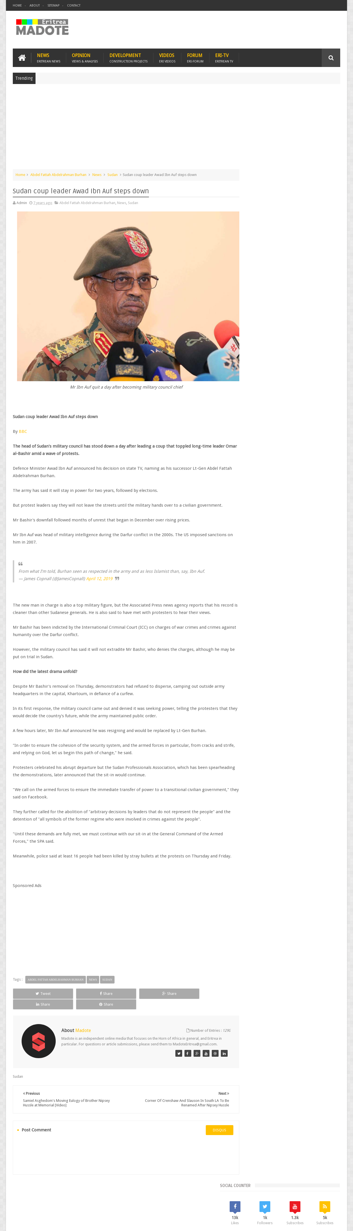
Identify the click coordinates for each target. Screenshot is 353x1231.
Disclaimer (331, 1222)
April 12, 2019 (99, 570)
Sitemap (53, 5)
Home (17, 5)
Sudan (112, 174)
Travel (97, 1194)
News (48, 57)
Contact (73, 5)
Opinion (85, 57)
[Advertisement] (176, 129)
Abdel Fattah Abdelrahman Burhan (58, 174)
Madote (56, 1222)
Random (324, 414)
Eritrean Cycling (318, 453)
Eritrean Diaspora (258, 462)
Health (249, 472)
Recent (258, 414)
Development (128, 57)
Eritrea (295, 453)
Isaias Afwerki (270, 472)
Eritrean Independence (296, 462)
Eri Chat (193, 1194)
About (35, 5)
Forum (195, 57)
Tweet (33, 992)
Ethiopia (326, 462)
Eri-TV (224, 57)
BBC (23, 423)
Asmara (250, 453)
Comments (291, 414)
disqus (209, 1124)
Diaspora (71, 1194)
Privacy (315, 1222)
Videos (167, 57)
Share (76, 992)
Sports (307, 472)
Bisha (265, 453)
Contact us (325, 1194)
